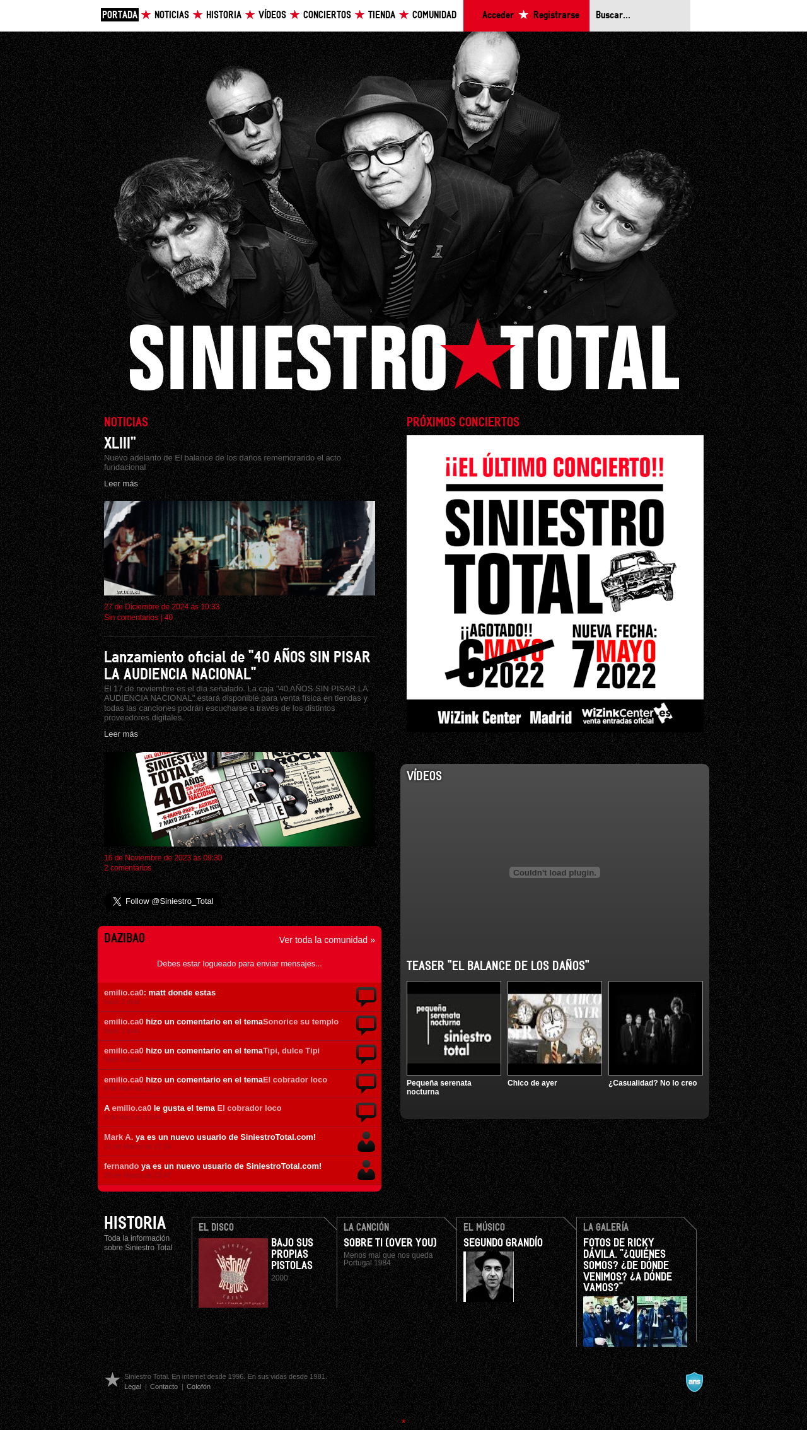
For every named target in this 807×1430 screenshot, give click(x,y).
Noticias (171, 15)
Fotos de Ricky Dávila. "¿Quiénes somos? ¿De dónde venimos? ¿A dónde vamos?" (627, 1266)
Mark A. (118, 1137)
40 (169, 617)
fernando (121, 1166)
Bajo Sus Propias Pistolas (292, 1254)
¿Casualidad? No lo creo (652, 1083)
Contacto (164, 1386)
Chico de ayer (532, 1083)
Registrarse (556, 15)
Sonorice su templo (301, 1021)
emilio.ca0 (124, 992)
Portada (119, 15)
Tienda (381, 15)
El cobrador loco (295, 1079)
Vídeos (272, 15)
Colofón (199, 1386)
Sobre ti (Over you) (390, 1243)
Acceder (498, 15)
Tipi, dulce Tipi (291, 1050)
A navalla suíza (694, 1382)
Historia (223, 15)
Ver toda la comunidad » (327, 939)
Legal (132, 1386)
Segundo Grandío (503, 1243)
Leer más (121, 483)
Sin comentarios (131, 617)
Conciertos (327, 15)
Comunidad (434, 15)
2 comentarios (127, 868)
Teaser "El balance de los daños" (498, 966)
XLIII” (120, 444)
